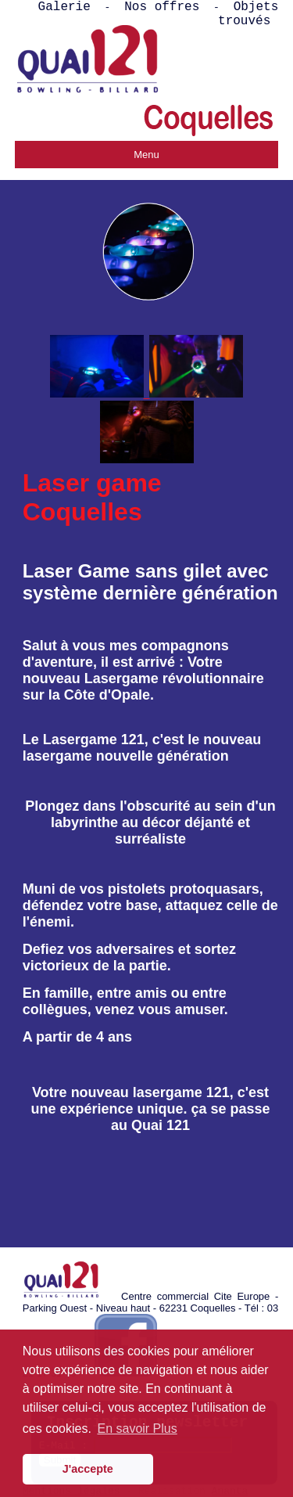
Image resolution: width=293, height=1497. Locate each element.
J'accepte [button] (88, 1469)
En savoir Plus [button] (137, 1428)
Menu (146, 154)
